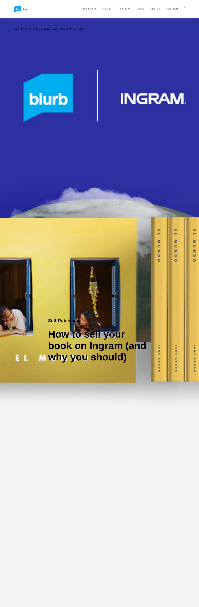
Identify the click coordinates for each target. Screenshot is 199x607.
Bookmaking (89, 9)
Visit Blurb (173, 9)
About (140, 9)
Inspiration (124, 9)
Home (16, 29)
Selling (107, 9)
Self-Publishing (27, 29)
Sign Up (155, 9)
